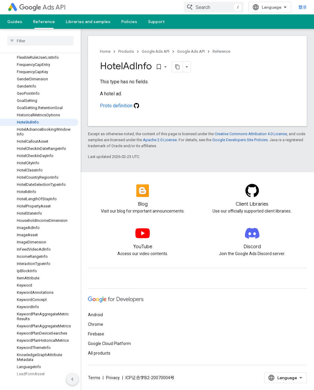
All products (99, 353)
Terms (94, 377)
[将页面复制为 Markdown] (177, 67)
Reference (221, 51)
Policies (129, 21)
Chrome (95, 324)
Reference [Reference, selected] (44, 21)
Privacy (113, 377)
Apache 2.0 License (160, 140)
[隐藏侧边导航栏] (72, 379)
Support (156, 21)
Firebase (96, 334)
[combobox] (214, 7)
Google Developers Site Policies (240, 140)
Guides (14, 21)
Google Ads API (155, 51)
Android (95, 314)
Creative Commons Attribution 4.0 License (251, 134)
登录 (302, 7)
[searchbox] (40, 41)
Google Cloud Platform (109, 343)
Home (105, 51)
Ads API (42, 7)
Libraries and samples (88, 21)
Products (126, 51)
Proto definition (119, 106)
